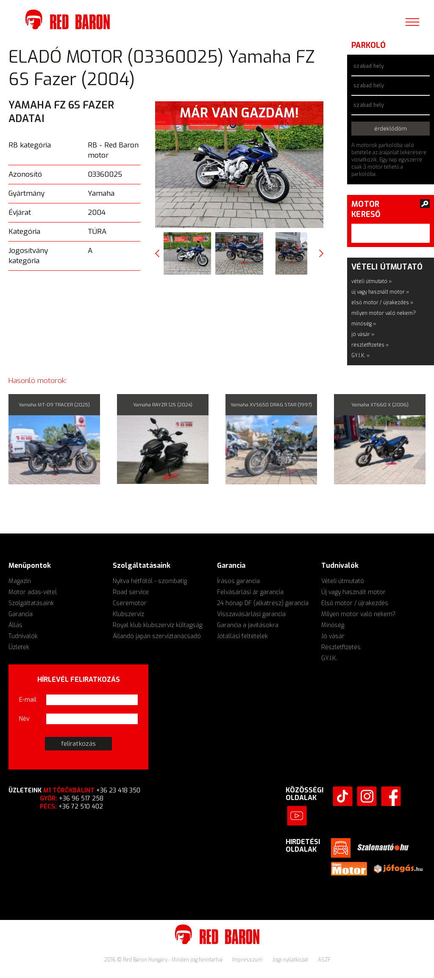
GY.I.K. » (360, 355)
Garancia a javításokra (247, 625)
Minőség (332, 625)
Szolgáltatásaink (31, 603)
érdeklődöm (390, 128)
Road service (131, 592)
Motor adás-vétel (32, 592)
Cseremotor (130, 603)
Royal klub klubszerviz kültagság (157, 625)
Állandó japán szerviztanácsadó (157, 636)
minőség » (363, 323)
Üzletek (18, 647)
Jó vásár (333, 636)
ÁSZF (324, 959)
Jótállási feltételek (242, 636)
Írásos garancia (238, 581)
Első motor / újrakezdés (354, 603)
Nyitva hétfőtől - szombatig (150, 581)
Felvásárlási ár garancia (250, 592)
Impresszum (248, 959)
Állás (15, 625)
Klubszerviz (128, 614)
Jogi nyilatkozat (290, 959)
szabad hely (368, 66)
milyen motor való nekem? (383, 313)
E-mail (27, 700)
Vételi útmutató (342, 581)
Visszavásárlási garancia (251, 614)
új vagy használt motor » (380, 292)
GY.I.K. (329, 658)
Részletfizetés (341, 647)
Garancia (20, 614)
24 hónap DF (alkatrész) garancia (263, 603)
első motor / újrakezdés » (382, 302)
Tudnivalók (23, 636)
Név (24, 719)
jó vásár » (362, 334)
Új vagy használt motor (353, 592)
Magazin (19, 581)
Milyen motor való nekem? (358, 614)
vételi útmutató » (371, 281)
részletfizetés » (370, 345)
